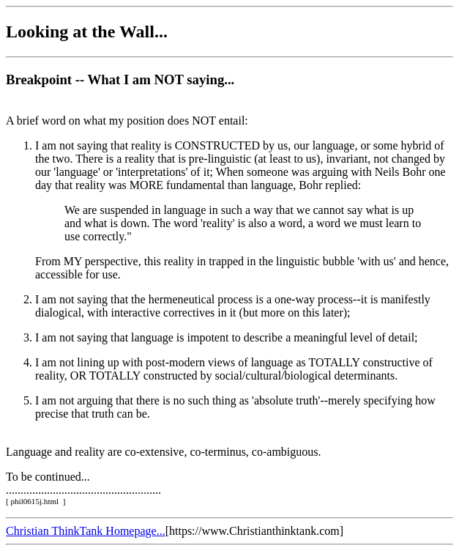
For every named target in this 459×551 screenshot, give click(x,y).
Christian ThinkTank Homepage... (85, 531)
